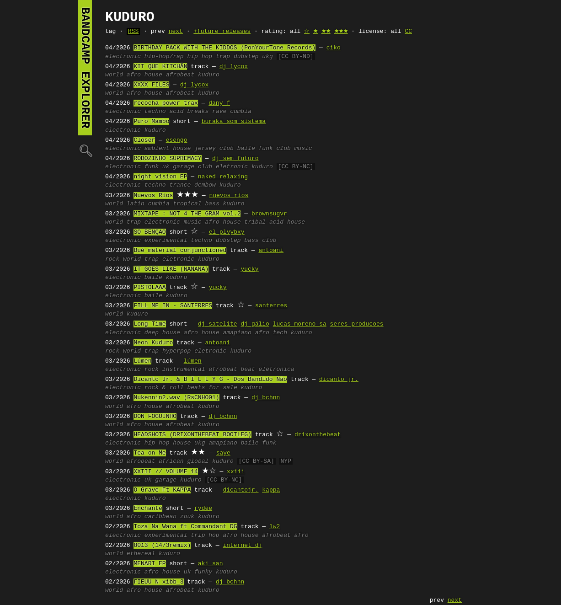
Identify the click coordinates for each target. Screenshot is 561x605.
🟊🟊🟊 (341, 31)
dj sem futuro (235, 159)
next (176, 31)
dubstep (246, 57)
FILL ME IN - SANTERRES (173, 306)
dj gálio (254, 324)
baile (153, 277)
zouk (187, 517)
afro (134, 517)
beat (247, 369)
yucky (249, 269)
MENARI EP (150, 564)
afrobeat (180, 75)
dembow (205, 185)
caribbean (160, 517)
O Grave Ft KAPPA (162, 490)
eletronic (232, 167)
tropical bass (196, 204)
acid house (287, 222)
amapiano (237, 333)
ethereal (141, 554)
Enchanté (148, 508)
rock (112, 259)
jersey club (214, 149)
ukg (267, 57)
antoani (270, 250)
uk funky (198, 572)
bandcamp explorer (85, 67)
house (182, 149)
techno (155, 111)
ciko (333, 48)
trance (180, 185)
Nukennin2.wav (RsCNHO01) (176, 398)
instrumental (183, 369)
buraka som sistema (234, 122)
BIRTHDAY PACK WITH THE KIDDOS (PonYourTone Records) (224, 48)
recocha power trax (166, 103)
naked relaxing (223, 177)
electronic (123, 57)
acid (176, 111)
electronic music (173, 222)
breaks (197, 111)
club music (294, 149)
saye (223, 453)
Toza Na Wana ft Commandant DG (185, 527)
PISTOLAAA (150, 288)
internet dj (242, 545)
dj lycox (233, 67)
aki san (210, 564)
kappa (271, 490)
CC (408, 31)
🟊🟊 (326, 31)
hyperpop (176, 351)
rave (219, 111)
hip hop (199, 57)
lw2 (274, 527)
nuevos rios (228, 196)
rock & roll (164, 388)
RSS (133, 31)
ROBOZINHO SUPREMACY (167, 159)
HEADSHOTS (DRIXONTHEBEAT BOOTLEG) (192, 435)
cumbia (240, 111)
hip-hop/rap (164, 57)
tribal (255, 222)
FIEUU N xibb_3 (158, 582)
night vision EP (160, 177)
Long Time (150, 324)
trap (223, 57)
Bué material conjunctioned (180, 250)
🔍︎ (85, 150)
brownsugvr (269, 214)
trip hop (205, 535)
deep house (162, 333)
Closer (144, 140)
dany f (219, 103)
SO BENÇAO (150, 232)
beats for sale (212, 388)
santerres (271, 306)
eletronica (276, 369)
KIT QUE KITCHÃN (160, 67)
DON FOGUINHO (155, 416)
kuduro (208, 75)
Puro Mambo (151, 122)
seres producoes (357, 324)
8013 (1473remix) (162, 545)
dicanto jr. (338, 379)
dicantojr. (240, 490)
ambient (157, 149)
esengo (176, 140)
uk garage (178, 167)
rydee (203, 508)
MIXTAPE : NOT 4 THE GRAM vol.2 (187, 214)
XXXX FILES (151, 85)
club (205, 167)
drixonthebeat (317, 435)
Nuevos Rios (153, 196)
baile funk (255, 149)
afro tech (271, 333)
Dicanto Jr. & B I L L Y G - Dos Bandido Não (210, 379)
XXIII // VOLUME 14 (166, 472)
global (197, 461)
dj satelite (217, 324)
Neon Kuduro (153, 343)
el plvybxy (227, 232)
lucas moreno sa (299, 324)
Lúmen (142, 361)
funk (151, 167)
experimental (165, 240)
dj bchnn (265, 398)
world (114, 75)
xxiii (236, 472)
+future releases (222, 31)
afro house (144, 75)
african (171, 461)
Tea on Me (150, 453)
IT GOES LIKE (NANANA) (171, 269)
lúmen (193, 361)
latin (135, 204)
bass (251, 240)
